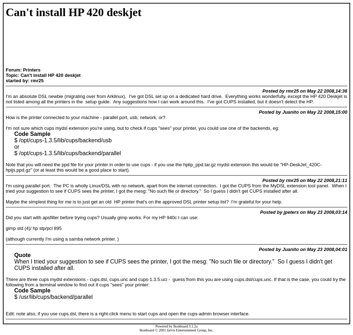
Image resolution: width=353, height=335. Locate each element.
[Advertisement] (46, 43)
